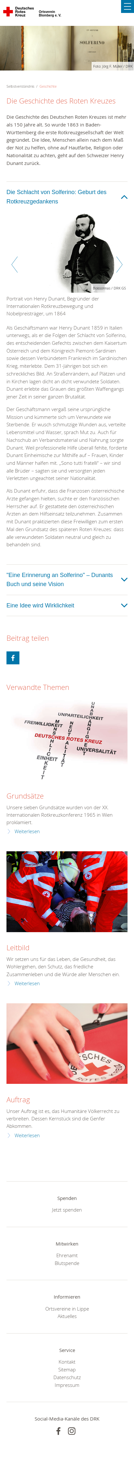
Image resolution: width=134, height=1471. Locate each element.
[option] (67, 268)
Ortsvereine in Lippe (67, 1308)
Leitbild (17, 947)
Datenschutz (67, 1377)
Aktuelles (67, 1316)
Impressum (67, 1385)
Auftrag (18, 1099)
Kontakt (67, 1361)
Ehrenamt (67, 1255)
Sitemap (67, 1369)
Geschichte (48, 86)
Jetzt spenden (67, 1209)
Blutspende (67, 1263)
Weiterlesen (27, 831)
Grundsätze (25, 795)
